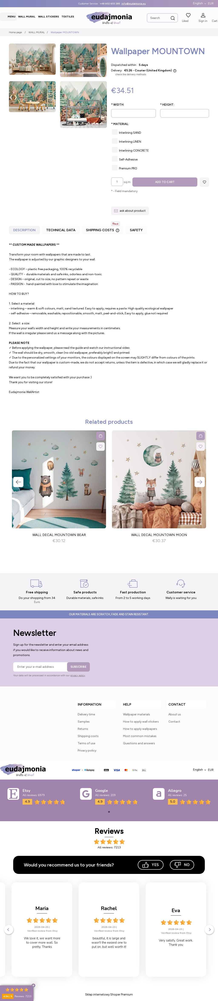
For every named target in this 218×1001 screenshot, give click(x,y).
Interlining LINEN (130, 141)
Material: (120, 124)
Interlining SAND (130, 133)
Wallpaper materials (136, 714)
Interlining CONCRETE (134, 150)
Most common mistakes (139, 736)
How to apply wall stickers (141, 721)
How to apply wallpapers (140, 729)
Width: (117, 104)
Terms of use (86, 743)
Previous (18, 482)
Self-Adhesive (128, 159)
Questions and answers (139, 743)
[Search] (173, 18)
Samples (84, 721)
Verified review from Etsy (42, 931)
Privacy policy (87, 750)
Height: (167, 104)
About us (174, 714)
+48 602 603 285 (110, 3)
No (182, 865)
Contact (174, 721)
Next (200, 482)
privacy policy (77, 675)
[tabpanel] (109, 318)
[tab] (25, 231)
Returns (83, 729)
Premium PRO (128, 168)
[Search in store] (162, 17)
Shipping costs (88, 736)
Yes (150, 865)
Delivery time (86, 714)
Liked (185, 21)
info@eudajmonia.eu (134, 3)
